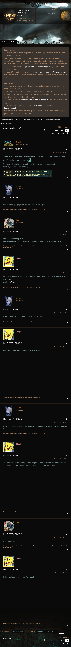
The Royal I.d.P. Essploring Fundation (23, 13)
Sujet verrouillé (9, 128)
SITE (4, 42)
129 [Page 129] (62, 130)
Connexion (51, 13)
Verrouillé (7, 638)
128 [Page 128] (56, 130)
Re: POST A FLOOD (12, 149)
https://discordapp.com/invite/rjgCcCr (38, 67)
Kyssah (18, 142)
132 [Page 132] (58, 133)
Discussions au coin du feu (53, 119)
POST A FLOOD (7, 123)
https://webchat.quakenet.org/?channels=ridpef (48, 72)
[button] (44, 130)
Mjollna (18, 186)
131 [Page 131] (53, 133)
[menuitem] (10, 128)
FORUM (12, 42)
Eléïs (18, 220)
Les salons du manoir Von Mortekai (33, 119)
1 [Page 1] (47, 130)
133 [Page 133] (63, 133)
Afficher (12, 282)
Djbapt (18, 258)
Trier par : (32, 631)
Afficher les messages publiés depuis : (6, 632)
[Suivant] (67, 133)
